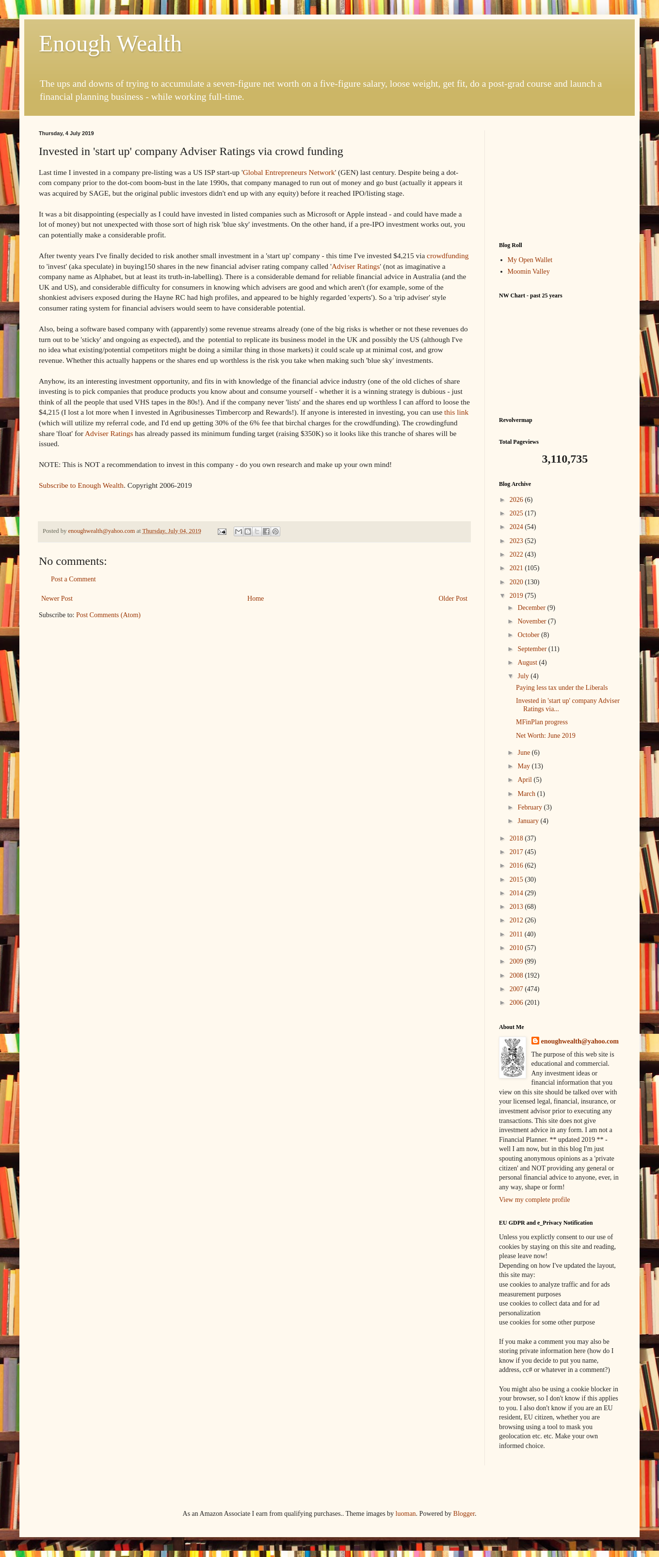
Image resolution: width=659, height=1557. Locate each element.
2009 (517, 961)
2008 (517, 975)
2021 (517, 568)
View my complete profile (534, 1199)
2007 (517, 989)
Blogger (464, 1513)
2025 (517, 513)
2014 (517, 893)
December (532, 607)
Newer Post (57, 598)
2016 (517, 865)
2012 (517, 920)
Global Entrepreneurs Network (289, 172)
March (527, 793)
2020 (517, 582)
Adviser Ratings (356, 266)
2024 (517, 526)
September (532, 649)
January (528, 821)
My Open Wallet (530, 260)
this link (456, 412)
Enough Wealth (110, 43)
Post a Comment (73, 579)
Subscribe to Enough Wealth (81, 485)
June (524, 752)
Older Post (453, 598)
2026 (517, 499)
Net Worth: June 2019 (546, 735)
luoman (406, 1513)
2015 (517, 879)
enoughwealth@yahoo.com (580, 1041)
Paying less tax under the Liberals (562, 687)
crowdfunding (447, 255)
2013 (517, 906)
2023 (517, 541)
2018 (517, 838)
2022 (517, 554)
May (524, 766)
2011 (517, 934)
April (525, 779)
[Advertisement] (559, 178)
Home (255, 598)
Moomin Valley (529, 271)
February (530, 807)
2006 (517, 1002)
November (532, 621)
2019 (517, 595)
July (523, 676)
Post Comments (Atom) (108, 615)
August (528, 662)
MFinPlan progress (542, 722)
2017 (517, 852)
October (529, 634)
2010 (517, 947)
